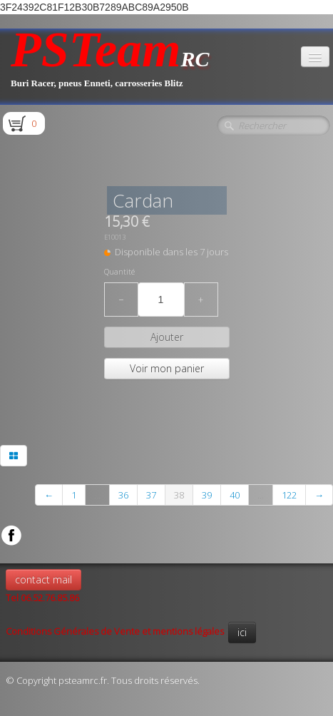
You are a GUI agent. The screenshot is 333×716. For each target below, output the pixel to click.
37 (151, 495)
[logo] (110, 67)
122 (289, 495)
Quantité (119, 272)
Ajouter (166, 337)
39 (207, 495)
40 (235, 495)
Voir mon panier (167, 368)
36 (123, 495)
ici (242, 632)
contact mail (43, 579)
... (97, 495)
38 (179, 495)
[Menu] (315, 56)
